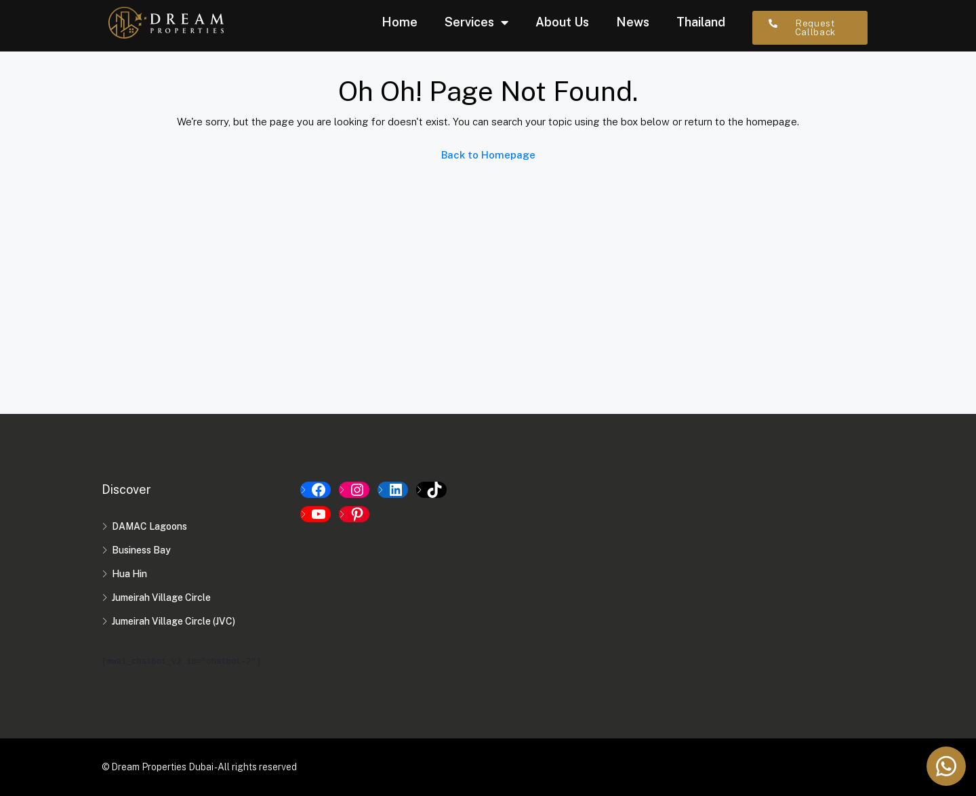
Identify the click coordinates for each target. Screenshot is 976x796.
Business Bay (141, 550)
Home (400, 22)
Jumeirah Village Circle (161, 597)
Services (476, 22)
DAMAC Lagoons (149, 526)
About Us (562, 22)
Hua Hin (129, 573)
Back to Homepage (488, 155)
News (632, 22)
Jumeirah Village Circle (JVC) (173, 621)
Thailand (700, 22)
